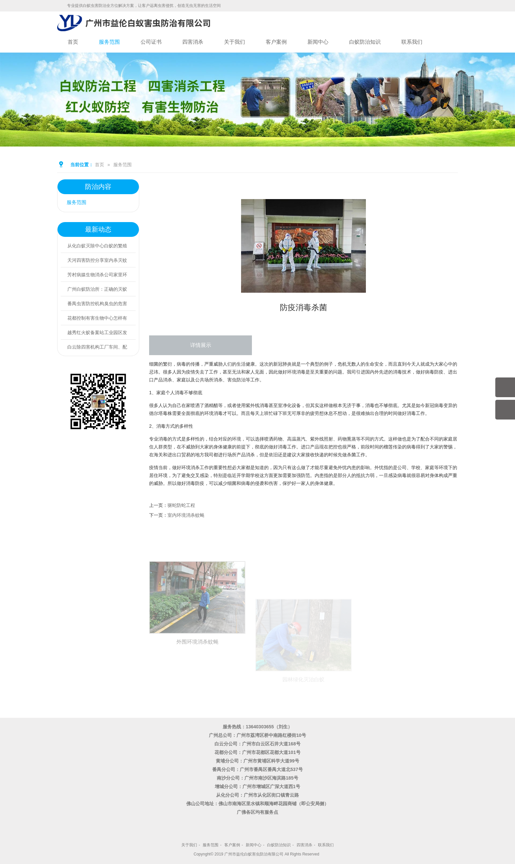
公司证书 (151, 42)
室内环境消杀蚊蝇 (186, 515)
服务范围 (109, 42)
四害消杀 (192, 42)
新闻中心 (317, 42)
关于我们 (234, 42)
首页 (73, 42)
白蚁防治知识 (365, 42)
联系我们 (411, 42)
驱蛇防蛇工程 (181, 505)
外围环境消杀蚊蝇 (197, 688)
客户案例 (276, 42)
